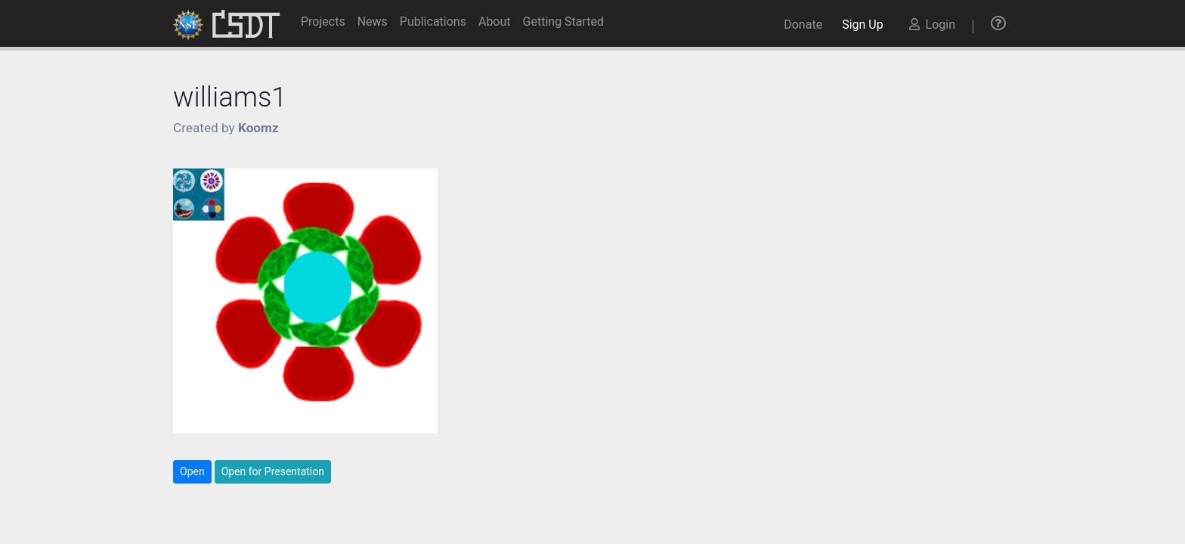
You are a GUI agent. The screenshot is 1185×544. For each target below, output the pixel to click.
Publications (433, 21)
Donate (803, 24)
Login (932, 24)
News (372, 21)
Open (192, 471)
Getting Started (564, 21)
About (494, 21)
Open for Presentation (272, 471)
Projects (323, 21)
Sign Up (865, 24)
